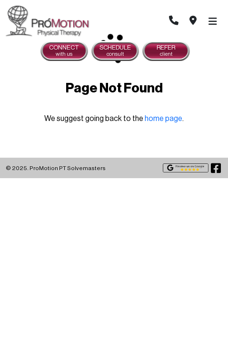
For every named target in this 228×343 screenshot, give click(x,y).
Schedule (115, 51)
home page (163, 118)
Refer (166, 51)
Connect (64, 51)
